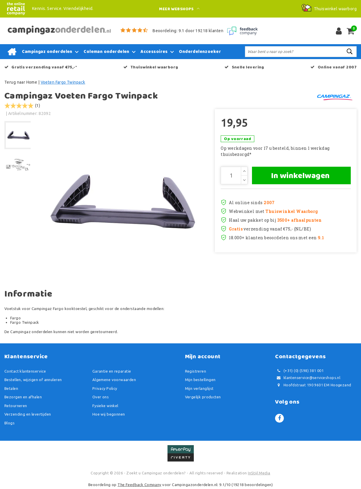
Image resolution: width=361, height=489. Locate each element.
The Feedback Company (139, 485)
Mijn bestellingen (200, 380)
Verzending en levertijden (27, 414)
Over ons (100, 397)
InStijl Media (259, 473)
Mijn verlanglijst (199, 388)
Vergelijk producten (203, 397)
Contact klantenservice (25, 371)
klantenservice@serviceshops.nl (307, 378)
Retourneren (15, 406)
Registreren (195, 371)
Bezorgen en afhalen (23, 397)
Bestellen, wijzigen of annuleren (33, 380)
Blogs (9, 423)
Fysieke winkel (105, 406)
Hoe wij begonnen (108, 414)
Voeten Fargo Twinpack (63, 82)
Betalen (11, 388)
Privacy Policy (104, 388)
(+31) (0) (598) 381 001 (299, 371)
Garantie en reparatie (111, 371)
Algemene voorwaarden (114, 380)
